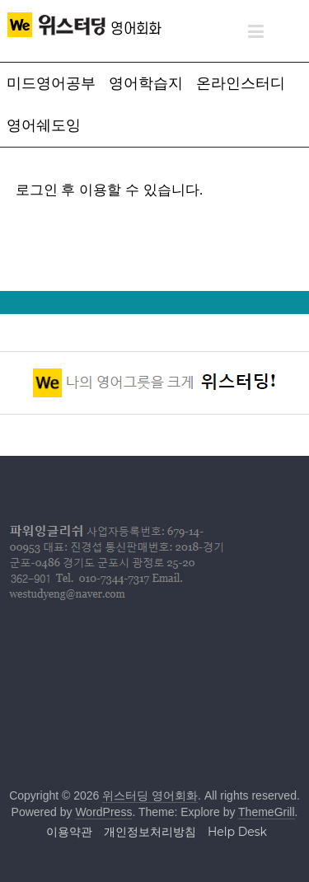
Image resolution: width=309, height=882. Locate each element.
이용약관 (69, 831)
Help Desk (237, 831)
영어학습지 (146, 83)
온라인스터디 (240, 83)
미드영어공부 (51, 83)
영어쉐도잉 (44, 125)
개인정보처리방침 (150, 831)
